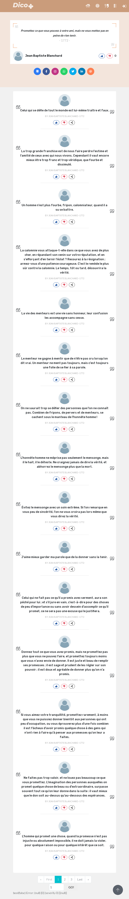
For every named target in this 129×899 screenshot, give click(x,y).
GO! (71, 887)
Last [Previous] (80, 879)
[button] (88, 6)
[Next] (88, 879)
